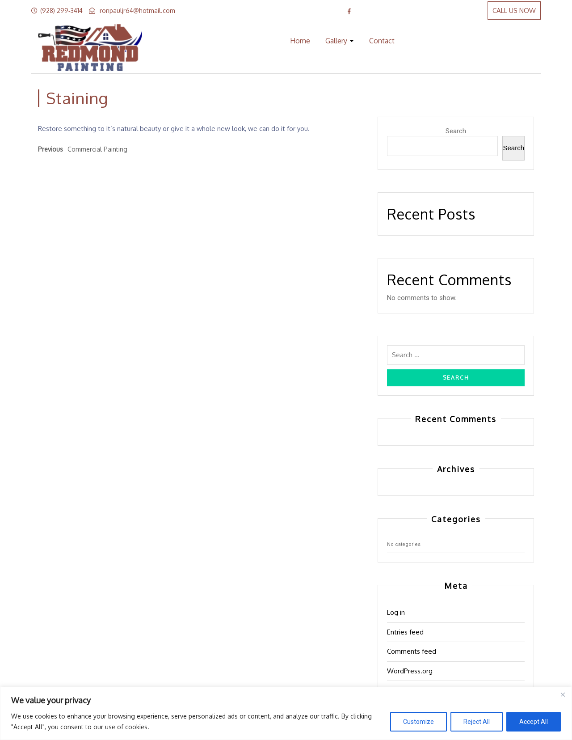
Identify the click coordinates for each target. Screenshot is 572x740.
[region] (286, 713)
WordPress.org (410, 671)
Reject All (476, 721)
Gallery (336, 40)
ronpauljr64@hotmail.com (137, 10)
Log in (396, 612)
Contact (382, 40)
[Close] (562, 694)
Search (456, 131)
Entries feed (405, 632)
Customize (418, 721)
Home (300, 40)
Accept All (533, 721)
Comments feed (411, 651)
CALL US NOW (514, 10)
